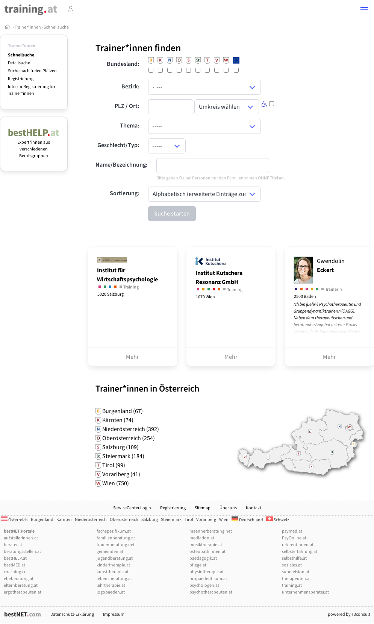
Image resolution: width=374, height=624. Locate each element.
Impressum (113, 614)
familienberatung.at (116, 538)
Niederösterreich (91, 519)
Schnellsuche (56, 27)
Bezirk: (130, 86)
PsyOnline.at (294, 538)
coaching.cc (15, 572)
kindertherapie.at (113, 565)
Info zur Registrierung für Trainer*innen (31, 90)
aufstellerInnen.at (21, 538)
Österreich (14, 520)
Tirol (189, 519)
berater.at (13, 545)
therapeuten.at (296, 578)
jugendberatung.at (115, 558)
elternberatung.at (21, 585)
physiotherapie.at (206, 572)
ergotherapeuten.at (22, 592)
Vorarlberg (206, 519)
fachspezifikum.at (114, 531)
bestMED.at (14, 565)
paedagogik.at (203, 558)
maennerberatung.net (210, 531)
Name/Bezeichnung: (121, 165)
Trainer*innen (28, 27)
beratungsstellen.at (22, 551)
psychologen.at (204, 585)
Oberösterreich (124, 519)
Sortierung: (124, 193)
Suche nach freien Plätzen (32, 71)
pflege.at (197, 565)
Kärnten (64, 519)
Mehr (132, 357)
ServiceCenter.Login (132, 508)
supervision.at (295, 572)
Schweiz (277, 520)
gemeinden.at (110, 551)
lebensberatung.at (114, 578)
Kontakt (253, 508)
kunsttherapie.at (113, 572)
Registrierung (20, 79)
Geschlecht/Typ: (118, 145)
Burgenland (42, 519)
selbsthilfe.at (294, 558)
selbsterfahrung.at (299, 551)
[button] (364, 9)
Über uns (228, 508)
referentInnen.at (297, 545)
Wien (224, 519)
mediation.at (201, 538)
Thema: (129, 125)
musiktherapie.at (205, 545)
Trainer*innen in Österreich (147, 388)
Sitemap (202, 508)
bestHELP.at (15, 558)
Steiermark (171, 519)
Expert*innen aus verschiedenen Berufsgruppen (34, 145)
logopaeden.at (111, 592)
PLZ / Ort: (127, 106)
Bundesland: (123, 64)
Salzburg (149, 519)
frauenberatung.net (116, 545)
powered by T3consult (349, 614)
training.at (292, 585)
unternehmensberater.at (305, 592)
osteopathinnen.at (207, 551)
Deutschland (247, 520)
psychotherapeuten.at (210, 592)
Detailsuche (19, 63)
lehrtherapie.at (111, 585)
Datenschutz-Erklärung (72, 614)
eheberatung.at (18, 578)
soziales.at (292, 565)
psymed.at (292, 531)
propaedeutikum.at (208, 578)
